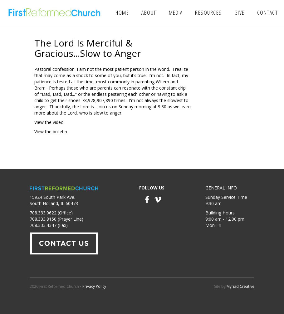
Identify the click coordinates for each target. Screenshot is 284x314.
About (148, 12)
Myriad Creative (240, 286)
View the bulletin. (51, 132)
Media (176, 12)
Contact (267, 12)
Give (239, 12)
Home (122, 12)
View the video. (49, 122)
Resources (208, 12)
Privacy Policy (94, 286)
